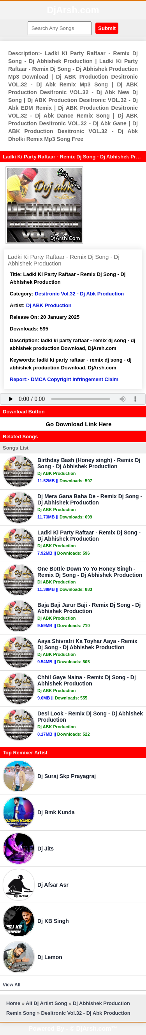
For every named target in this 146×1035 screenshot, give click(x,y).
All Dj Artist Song (46, 1003)
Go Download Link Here (74, 424)
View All (11, 985)
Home (13, 1003)
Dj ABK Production (49, 305)
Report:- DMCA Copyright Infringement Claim (64, 379)
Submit (107, 28)
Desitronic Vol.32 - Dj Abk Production (79, 294)
